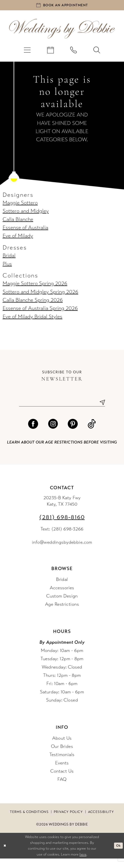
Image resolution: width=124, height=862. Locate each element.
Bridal (9, 257)
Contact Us (62, 774)
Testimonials (61, 758)
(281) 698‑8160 (62, 520)
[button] (27, 52)
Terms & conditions (29, 815)
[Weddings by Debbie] (62, 31)
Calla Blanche (18, 221)
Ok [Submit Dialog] (117, 849)
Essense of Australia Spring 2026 (40, 310)
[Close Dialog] (5, 849)
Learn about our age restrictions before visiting (62, 445)
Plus (7, 266)
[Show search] (96, 52)
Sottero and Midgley (26, 213)
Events (62, 766)
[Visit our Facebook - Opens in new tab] (33, 427)
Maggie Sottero (20, 205)
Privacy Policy (68, 815)
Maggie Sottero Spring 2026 (35, 285)
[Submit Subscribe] (101, 405)
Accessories (62, 591)
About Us (62, 741)
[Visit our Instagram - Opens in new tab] (53, 427)
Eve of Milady (18, 238)
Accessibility (101, 815)
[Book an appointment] (62, 6)
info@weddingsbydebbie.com (62, 545)
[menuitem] (27, 52)
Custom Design (62, 599)
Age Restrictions (62, 607)
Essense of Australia (25, 229)
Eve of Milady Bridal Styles (32, 318)
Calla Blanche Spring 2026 (33, 302)
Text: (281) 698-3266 (62, 532)
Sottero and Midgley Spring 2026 (40, 294)
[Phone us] (73, 52)
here (82, 858)
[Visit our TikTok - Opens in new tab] (92, 427)
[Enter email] (62, 405)
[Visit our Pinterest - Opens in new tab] (73, 427)
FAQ (61, 783)
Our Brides (62, 750)
